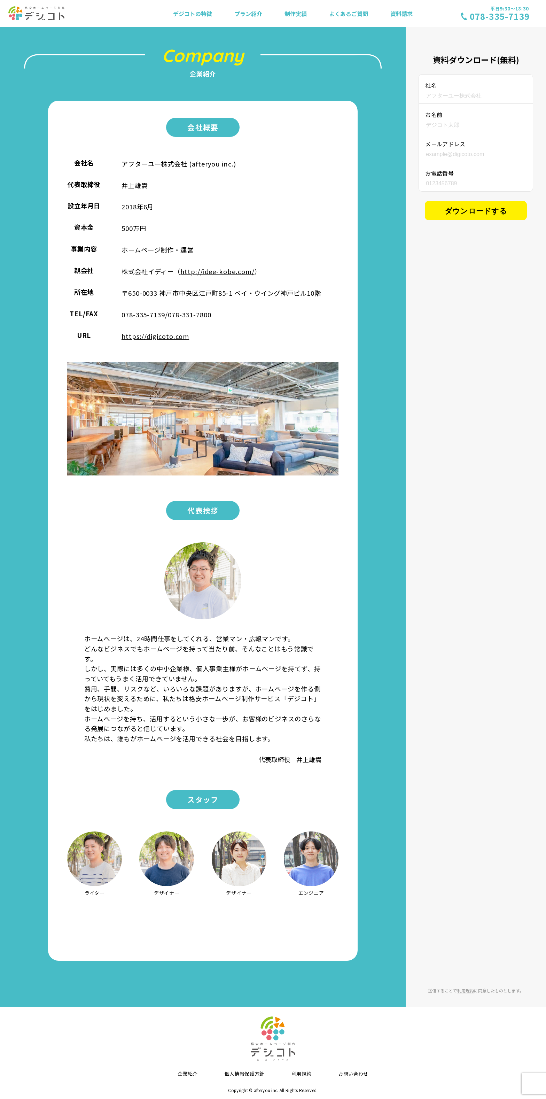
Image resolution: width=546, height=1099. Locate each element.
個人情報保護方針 (245, 1073)
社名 (431, 85)
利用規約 (465, 990)
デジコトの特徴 (192, 13)
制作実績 (295, 13)
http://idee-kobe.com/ (217, 271)
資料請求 (401, 13)
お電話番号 (439, 173)
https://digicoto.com (155, 336)
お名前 (433, 114)
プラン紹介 (248, 13)
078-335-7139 (143, 314)
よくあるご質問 (348, 13)
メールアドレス (445, 144)
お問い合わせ (353, 1073)
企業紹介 (187, 1073)
